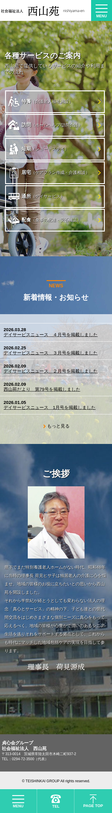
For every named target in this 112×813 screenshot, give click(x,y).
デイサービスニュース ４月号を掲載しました (51, 334)
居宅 (49, 173)
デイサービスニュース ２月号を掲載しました (51, 371)
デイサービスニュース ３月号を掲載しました (51, 352)
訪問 (45, 125)
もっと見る (58, 425)
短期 (38, 149)
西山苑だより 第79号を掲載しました (42, 389)
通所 (36, 197)
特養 (40, 102)
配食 (44, 220)
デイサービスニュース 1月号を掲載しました (50, 407)
